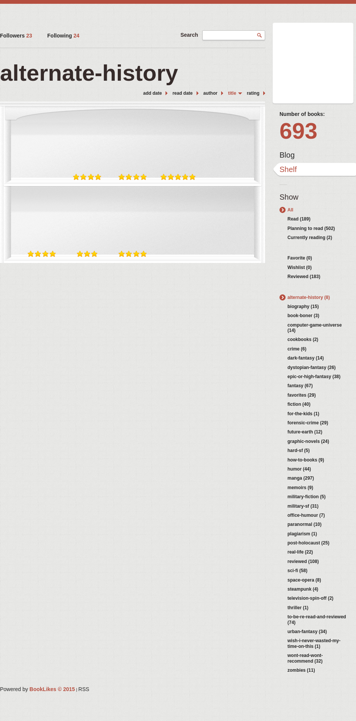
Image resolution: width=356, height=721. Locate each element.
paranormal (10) (304, 524)
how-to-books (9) (305, 460)
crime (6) (296, 349)
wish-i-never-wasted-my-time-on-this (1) (313, 643)
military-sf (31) (303, 506)
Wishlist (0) (299, 267)
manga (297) (300, 478)
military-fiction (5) (306, 496)
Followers (16, 36)
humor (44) (299, 469)
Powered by (37, 689)
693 (298, 131)
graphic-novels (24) (308, 441)
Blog (287, 155)
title (232, 93)
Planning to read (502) (311, 228)
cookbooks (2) (302, 339)
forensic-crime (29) (307, 422)
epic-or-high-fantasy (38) (313, 376)
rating (253, 93)
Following (63, 36)
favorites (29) (301, 395)
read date (182, 93)
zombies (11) (301, 670)
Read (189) (299, 219)
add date (152, 93)
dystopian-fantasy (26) (311, 367)
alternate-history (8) (308, 297)
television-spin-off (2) (310, 598)
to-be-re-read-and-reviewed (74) (316, 619)
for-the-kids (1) (303, 413)
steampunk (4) (302, 589)
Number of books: (302, 114)
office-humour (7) (306, 515)
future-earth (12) (304, 432)
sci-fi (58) (297, 570)
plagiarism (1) (302, 533)
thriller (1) (297, 607)
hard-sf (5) (298, 450)
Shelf (288, 169)
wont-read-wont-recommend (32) (305, 658)
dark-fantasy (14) (305, 358)
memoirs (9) (300, 487)
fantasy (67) (300, 385)
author (210, 93)
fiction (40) (299, 404)
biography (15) (303, 306)
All (290, 210)
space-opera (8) (304, 580)
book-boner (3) (303, 315)
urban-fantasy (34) (307, 631)
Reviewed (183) (303, 276)
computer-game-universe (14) (314, 327)
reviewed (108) (303, 561)
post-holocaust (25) (308, 543)
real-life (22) (300, 552)
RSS (83, 689)
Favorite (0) (299, 258)
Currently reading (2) (309, 237)
